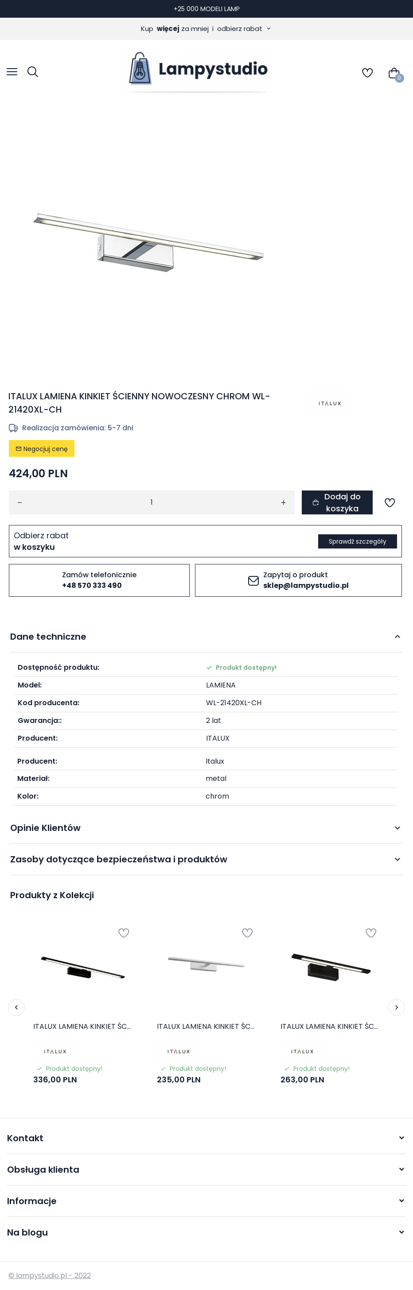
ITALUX (218, 738)
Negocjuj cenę (42, 448)
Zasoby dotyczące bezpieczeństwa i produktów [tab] (118, 859)
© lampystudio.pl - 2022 (49, 1276)
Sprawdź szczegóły (357, 541)
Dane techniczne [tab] (48, 636)
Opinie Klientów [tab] (45, 828)
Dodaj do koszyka (336, 502)
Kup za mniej (206, 28)
